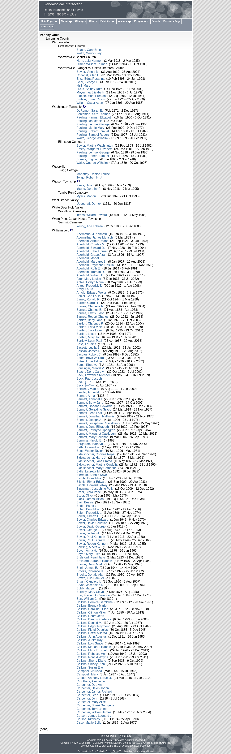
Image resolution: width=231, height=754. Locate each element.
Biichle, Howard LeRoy (92, 485)
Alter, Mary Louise (89, 278)
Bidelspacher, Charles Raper (96, 454)
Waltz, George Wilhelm (92, 138)
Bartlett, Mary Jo (88, 337)
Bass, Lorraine (86, 344)
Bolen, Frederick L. (89, 512)
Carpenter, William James (94, 712)
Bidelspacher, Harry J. (92, 457)
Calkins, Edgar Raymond (93, 626)
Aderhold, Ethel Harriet (92, 251)
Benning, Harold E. (89, 440)
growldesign (148, 751)
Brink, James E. (87, 567)
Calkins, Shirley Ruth (91, 664)
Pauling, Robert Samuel (93, 131)
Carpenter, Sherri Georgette (95, 705)
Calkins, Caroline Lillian (92, 609)
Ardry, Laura (85, 289)
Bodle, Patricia (86, 505)
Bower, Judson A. (88, 533)
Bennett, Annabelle (89, 399)
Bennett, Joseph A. (89, 419)
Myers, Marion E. (88, 196)
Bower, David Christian (92, 523)
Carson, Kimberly (88, 719)
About (64, 21)
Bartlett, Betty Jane (89, 320)
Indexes (122, 21)
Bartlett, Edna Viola (90, 327)
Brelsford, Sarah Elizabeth (94, 560)
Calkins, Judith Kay (90, 640)
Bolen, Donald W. (88, 509)
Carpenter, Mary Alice (91, 702)
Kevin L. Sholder (81, 742)
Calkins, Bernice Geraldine (95, 602)
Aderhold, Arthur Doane (93, 241)
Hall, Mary (83, 85)
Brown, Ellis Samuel (90, 578)
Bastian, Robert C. (89, 354)
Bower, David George (91, 526)
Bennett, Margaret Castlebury (97, 433)
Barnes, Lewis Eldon (91, 313)
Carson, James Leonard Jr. (95, 715)
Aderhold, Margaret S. (92, 261)
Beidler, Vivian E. (88, 388)
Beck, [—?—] (86, 382)
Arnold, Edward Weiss (92, 292)
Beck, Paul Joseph (89, 378)
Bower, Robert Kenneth (92, 543)
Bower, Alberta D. (88, 516)
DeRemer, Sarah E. (90, 110)
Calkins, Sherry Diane (91, 660)
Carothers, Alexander (91, 681)
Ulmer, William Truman (92, 64)
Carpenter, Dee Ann (90, 684)
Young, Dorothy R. (89, 188)
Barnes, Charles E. (89, 309)
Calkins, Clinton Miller (91, 612)
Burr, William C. (87, 598)
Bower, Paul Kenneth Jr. (93, 540)
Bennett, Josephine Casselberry (98, 423)
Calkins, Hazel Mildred (92, 633)
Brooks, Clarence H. (90, 571)
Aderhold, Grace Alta (91, 254)
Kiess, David (85, 185)
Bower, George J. (88, 530)
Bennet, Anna (86, 395)
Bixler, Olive (85, 495)
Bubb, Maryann (87, 588)
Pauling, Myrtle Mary (91, 127)
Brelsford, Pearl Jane (91, 557)
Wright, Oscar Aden (90, 102)
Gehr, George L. (88, 82)
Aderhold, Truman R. (91, 272)
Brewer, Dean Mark (90, 564)
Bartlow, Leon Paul (89, 340)
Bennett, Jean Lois (89, 413)
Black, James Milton (90, 499)
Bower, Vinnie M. (88, 71)
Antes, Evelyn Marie (90, 282)
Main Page (47, 21)
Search (156, 21)
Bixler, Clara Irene (89, 492)
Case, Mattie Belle (89, 722)
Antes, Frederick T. (89, 285)
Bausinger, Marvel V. (91, 368)
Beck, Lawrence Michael (93, 375)
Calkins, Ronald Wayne (92, 657)
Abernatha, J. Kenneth (92, 234)
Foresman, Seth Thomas (93, 114)
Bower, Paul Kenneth (91, 536)
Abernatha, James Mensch (95, 237)
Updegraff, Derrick (89, 203)
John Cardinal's (98, 751)
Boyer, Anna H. (87, 550)
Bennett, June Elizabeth (93, 426)
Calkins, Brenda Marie (92, 605)
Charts (93, 21)
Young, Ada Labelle (90, 226)
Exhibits (105, 21)
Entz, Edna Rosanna (91, 78)
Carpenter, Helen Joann (93, 688)
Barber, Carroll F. (88, 302)
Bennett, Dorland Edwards (94, 406)
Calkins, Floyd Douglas (92, 629)
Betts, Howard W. (88, 447)
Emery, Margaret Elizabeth (95, 149)
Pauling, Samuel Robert (93, 134)
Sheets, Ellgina (87, 159)
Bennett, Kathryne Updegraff (96, 430)
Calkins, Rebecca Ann (92, 653)
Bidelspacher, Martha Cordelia (97, 464)
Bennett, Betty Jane (90, 402)
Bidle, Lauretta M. (89, 471)
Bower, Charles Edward (93, 519)
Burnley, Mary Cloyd (90, 591)
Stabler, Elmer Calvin (91, 99)
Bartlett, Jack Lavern (91, 330)
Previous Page (172, 21)
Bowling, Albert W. (89, 547)
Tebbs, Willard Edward (92, 215)
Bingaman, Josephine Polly (95, 488)
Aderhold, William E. (90, 275)
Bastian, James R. (89, 351)
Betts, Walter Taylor (90, 450)
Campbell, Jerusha (89, 671)
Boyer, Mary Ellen (89, 554)
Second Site (111, 751)
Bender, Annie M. (88, 392)
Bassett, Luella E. (89, 347)
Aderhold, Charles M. (91, 244)
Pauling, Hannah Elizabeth (95, 117)
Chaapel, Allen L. (88, 75)
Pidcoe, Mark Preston (91, 95)
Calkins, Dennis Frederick (94, 619)
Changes (80, 21)
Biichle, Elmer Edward (92, 481)
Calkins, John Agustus (92, 636)
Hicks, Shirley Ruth (89, 89)
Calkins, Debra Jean (90, 616)
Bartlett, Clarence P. (90, 323)
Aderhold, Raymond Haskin (95, 265)
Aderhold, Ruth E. (89, 268)
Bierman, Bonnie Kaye (92, 474)
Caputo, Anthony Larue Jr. (94, 677)
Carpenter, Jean (87, 695)
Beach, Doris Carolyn (91, 371)
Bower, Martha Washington (95, 145)
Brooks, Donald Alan (90, 574)
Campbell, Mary (87, 674)
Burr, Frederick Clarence (93, 595)
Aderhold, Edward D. (91, 247)
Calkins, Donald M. (89, 622)
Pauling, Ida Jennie (90, 121)
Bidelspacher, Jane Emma (94, 461)
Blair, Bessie (85, 502)
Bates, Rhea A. (87, 364)
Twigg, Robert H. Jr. (90, 177)
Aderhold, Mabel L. (89, 258)
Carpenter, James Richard (94, 691)
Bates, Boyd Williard (90, 358)
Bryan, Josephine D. (90, 585)
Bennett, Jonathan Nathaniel (96, 416)
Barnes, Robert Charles (93, 316)
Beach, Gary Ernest (90, 49)
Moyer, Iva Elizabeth (90, 92)
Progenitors (141, 21)
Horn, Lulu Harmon (89, 60)
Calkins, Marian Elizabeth (94, 646)
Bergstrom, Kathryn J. (91, 444)
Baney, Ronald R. (88, 299)
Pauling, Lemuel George (93, 124)
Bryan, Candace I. (89, 581)
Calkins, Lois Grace (90, 643)
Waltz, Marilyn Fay (89, 53)
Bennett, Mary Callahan (93, 437)
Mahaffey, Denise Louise (93, 174)
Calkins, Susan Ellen (91, 667)
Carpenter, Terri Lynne (92, 708)
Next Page (47, 26)
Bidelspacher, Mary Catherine (97, 468)
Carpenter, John (87, 698)
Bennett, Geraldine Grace (94, 409)
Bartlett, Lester (86, 333)
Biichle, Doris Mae (89, 478)
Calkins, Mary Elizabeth (93, 650)
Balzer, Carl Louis (89, 296)
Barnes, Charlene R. (90, 306)
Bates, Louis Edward (91, 361)
